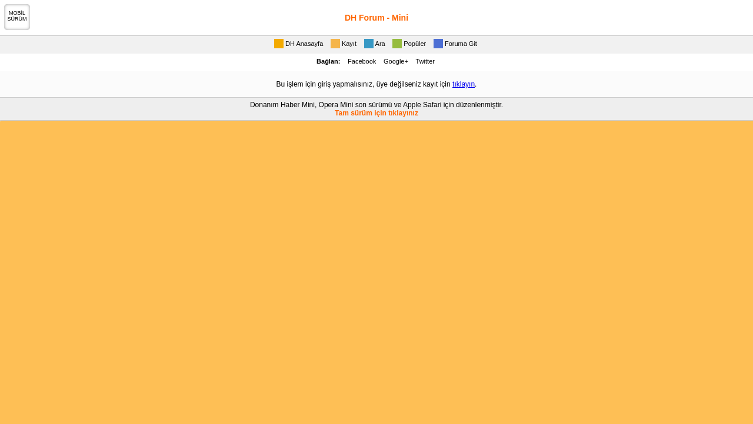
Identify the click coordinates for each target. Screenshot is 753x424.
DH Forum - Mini (376, 17)
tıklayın (463, 84)
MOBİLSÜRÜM (17, 16)
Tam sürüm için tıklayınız (376, 113)
